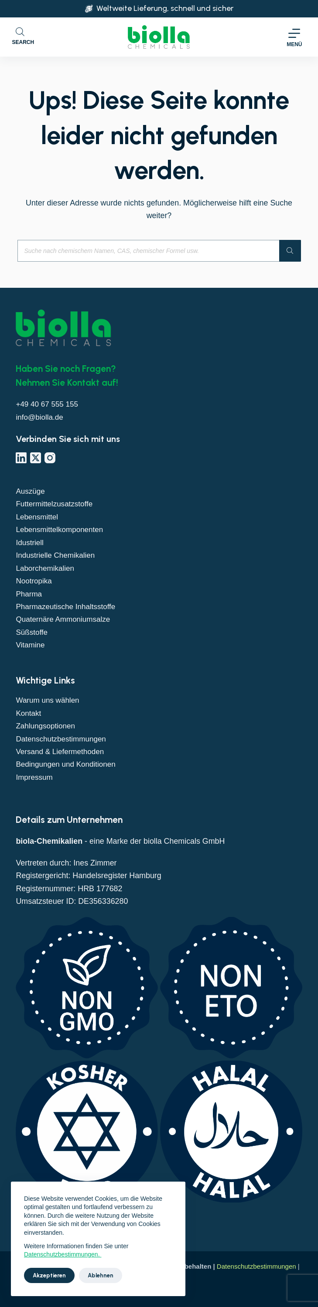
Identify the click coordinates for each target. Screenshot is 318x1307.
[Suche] (290, 251)
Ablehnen (100, 1275)
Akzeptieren (49, 1275)
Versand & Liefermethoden (62, 751)
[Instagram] (49, 457)
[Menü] (294, 37)
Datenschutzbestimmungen (63, 738)
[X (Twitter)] (35, 457)
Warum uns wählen (49, 700)
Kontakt (29, 713)
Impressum (35, 777)
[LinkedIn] (21, 457)
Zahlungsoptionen (47, 725)
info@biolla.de (40, 417)
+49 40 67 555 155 (48, 404)
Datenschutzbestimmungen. (62, 1254)
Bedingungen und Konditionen (68, 764)
